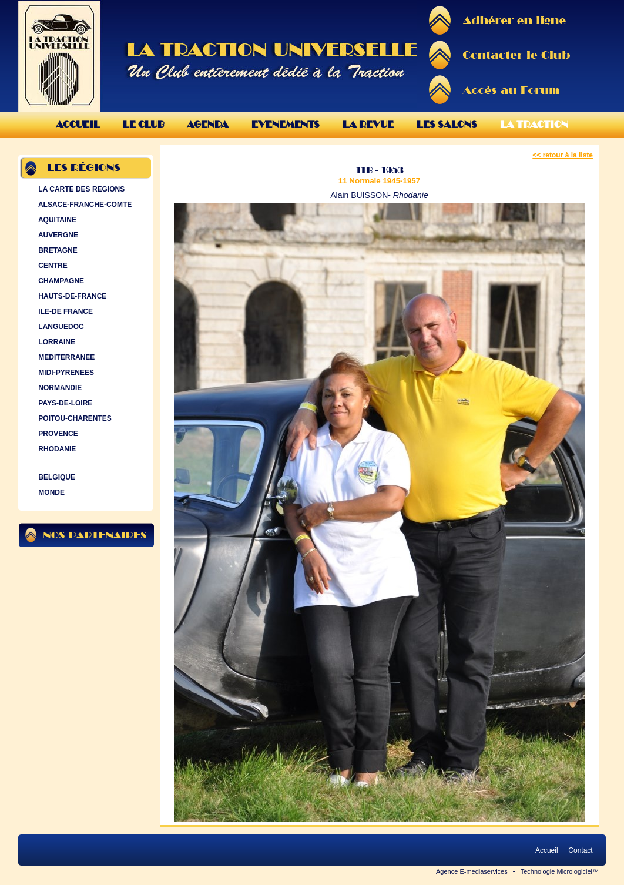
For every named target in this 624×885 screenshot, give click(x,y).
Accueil (77, 124)
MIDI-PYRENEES (65, 372)
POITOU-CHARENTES (74, 418)
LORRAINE (55, 342)
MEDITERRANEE (65, 357)
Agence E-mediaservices (472, 871)
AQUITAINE (56, 220)
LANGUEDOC (60, 327)
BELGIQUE (55, 477)
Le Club (143, 124)
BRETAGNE (57, 250)
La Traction (534, 124)
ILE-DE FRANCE (64, 311)
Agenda (207, 124)
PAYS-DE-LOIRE (64, 403)
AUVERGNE (57, 235)
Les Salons (446, 124)
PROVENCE (57, 434)
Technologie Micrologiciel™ (560, 871)
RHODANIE (56, 449)
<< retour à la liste (562, 155)
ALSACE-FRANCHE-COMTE (84, 204)
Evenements (285, 124)
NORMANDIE (59, 388)
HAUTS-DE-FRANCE (71, 296)
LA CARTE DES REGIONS (80, 189)
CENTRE (52, 266)
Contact (580, 850)
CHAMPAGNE (60, 281)
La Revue (368, 124)
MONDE (50, 492)
